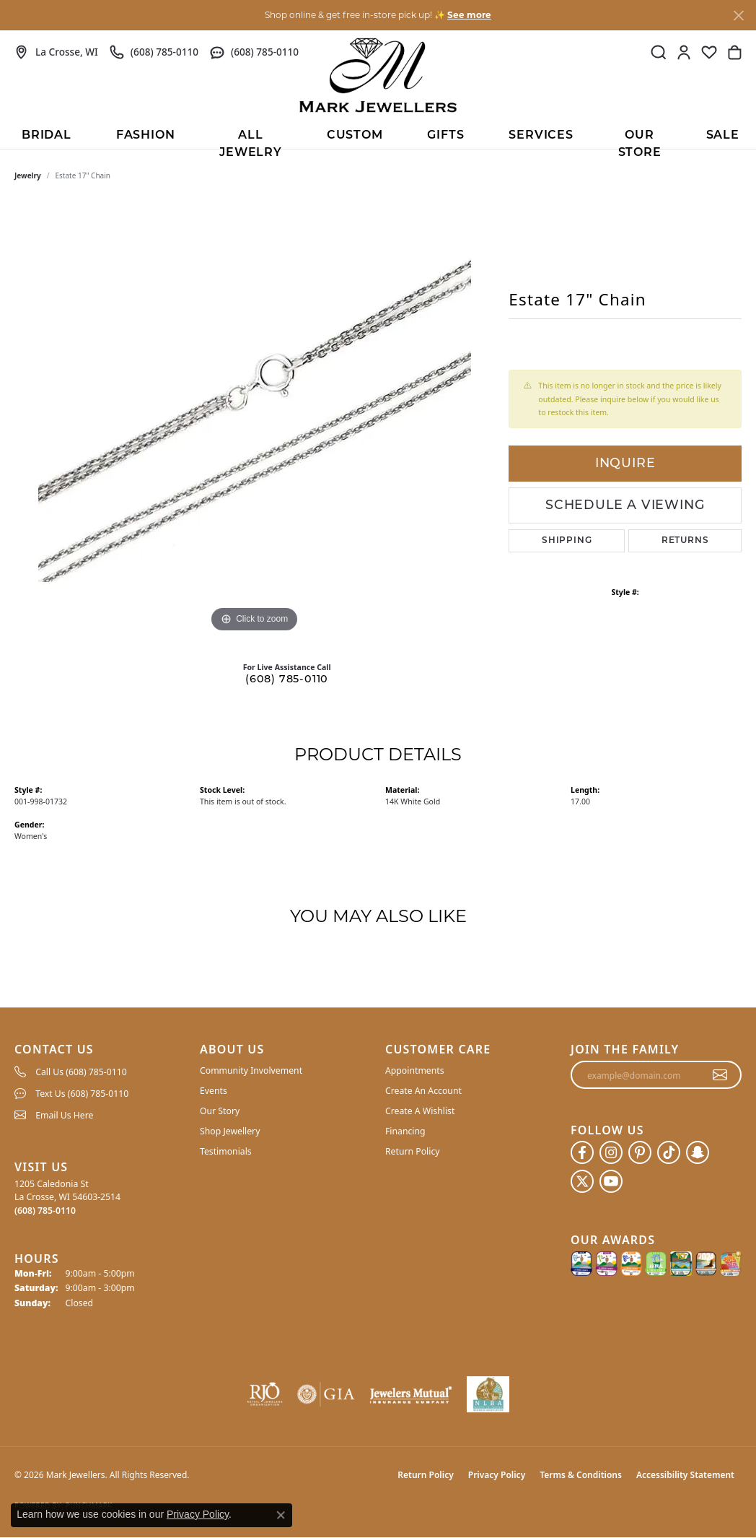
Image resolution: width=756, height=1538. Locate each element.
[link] (56, 52)
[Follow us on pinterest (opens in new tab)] (639, 1152)
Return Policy (412, 1151)
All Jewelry (250, 139)
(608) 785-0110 (286, 679)
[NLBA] (488, 1394)
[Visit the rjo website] (265, 1394)
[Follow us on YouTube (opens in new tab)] (611, 1181)
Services (541, 136)
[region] (254, 419)
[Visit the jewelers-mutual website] (410, 1394)
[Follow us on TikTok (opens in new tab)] (668, 1152)
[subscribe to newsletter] (720, 1075)
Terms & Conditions (581, 1475)
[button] (658, 52)
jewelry (27, 175)
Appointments (414, 1070)
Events (213, 1091)
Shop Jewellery (230, 1131)
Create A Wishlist (419, 1111)
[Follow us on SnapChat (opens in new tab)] (697, 1152)
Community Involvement (251, 1070)
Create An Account (423, 1091)
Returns (685, 540)
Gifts (445, 136)
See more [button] (469, 14)
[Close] (738, 15)
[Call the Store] (45, 1210)
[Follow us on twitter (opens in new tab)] (582, 1181)
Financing (405, 1131)
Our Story (219, 1111)
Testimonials (226, 1151)
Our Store (640, 139)
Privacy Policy (496, 1475)
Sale (722, 136)
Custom (355, 136)
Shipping (567, 540)
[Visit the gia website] (326, 1394)
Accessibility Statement (685, 1475)
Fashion (145, 136)
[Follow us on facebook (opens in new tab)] (582, 1152)
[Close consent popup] (280, 1515)
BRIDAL (46, 136)
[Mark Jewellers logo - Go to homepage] (378, 75)
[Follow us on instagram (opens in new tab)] (611, 1152)
